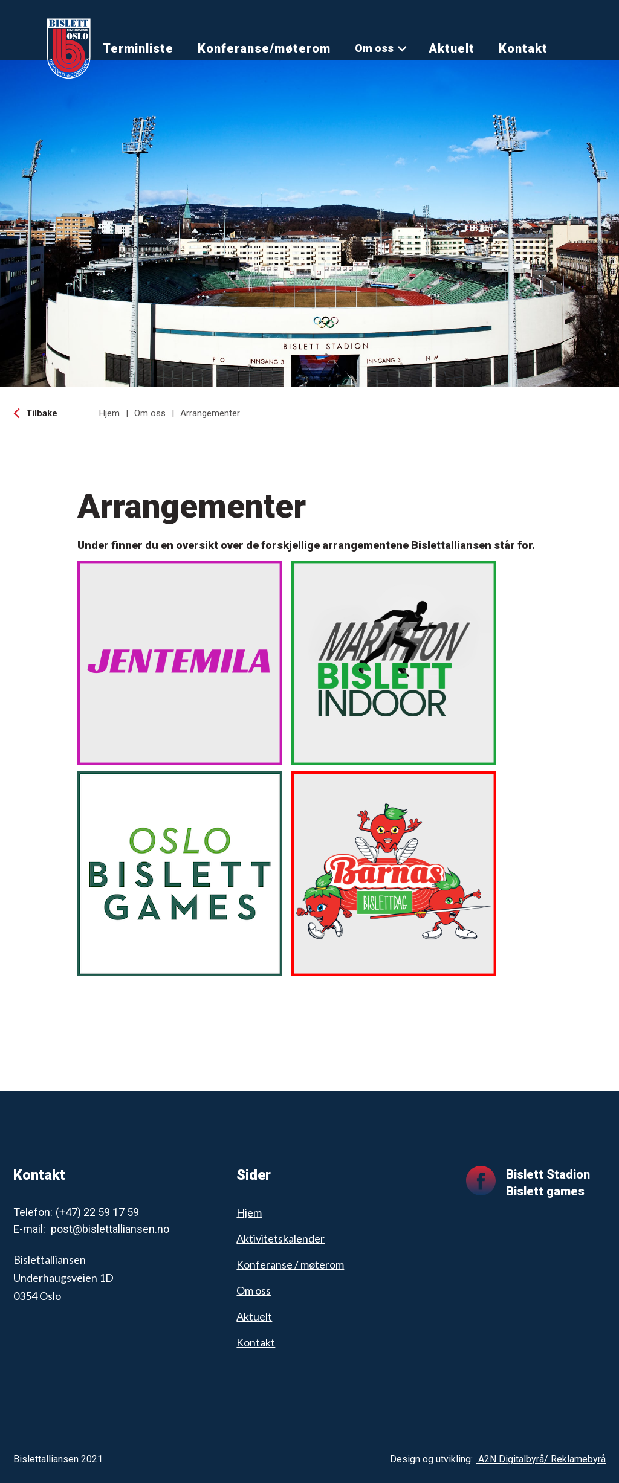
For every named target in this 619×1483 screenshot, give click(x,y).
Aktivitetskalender (280, 1238)
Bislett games (545, 1191)
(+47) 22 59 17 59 (97, 1212)
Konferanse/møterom (264, 48)
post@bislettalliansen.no (110, 1229)
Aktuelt (452, 48)
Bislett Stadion (548, 1174)
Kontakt (523, 48)
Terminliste (138, 48)
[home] (69, 48)
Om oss (374, 48)
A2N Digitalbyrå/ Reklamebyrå (541, 1459)
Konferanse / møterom (290, 1264)
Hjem (109, 413)
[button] (381, 48)
